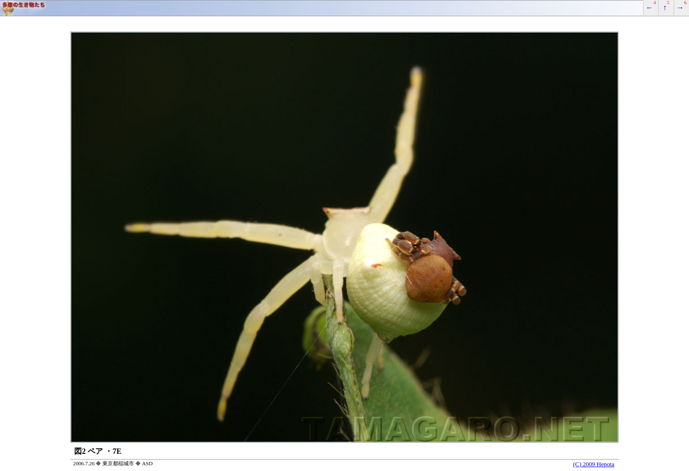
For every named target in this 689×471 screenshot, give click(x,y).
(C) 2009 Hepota (593, 464)
